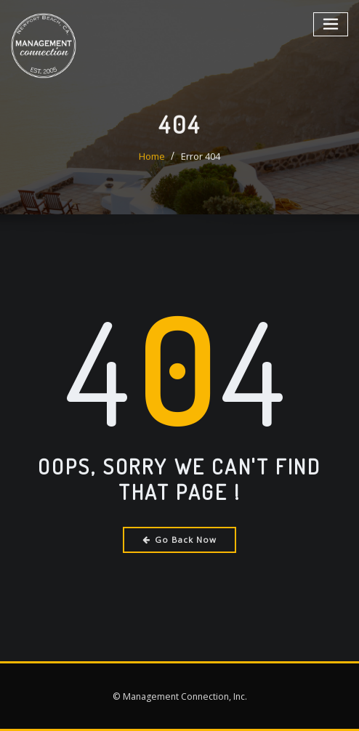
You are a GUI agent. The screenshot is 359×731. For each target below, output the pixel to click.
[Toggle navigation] (331, 24)
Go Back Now (179, 539)
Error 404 (200, 171)
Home (152, 171)
